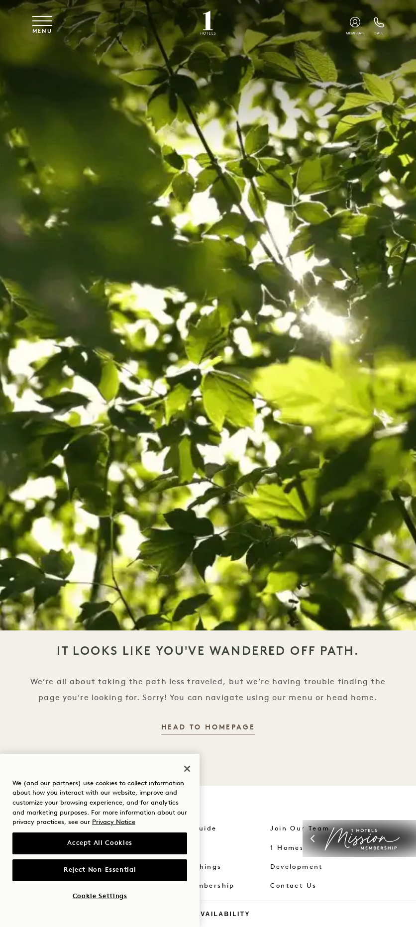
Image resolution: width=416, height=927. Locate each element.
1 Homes (287, 848)
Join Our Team (299, 828)
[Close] (187, 769)
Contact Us (293, 886)
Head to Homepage (208, 727)
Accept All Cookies (99, 843)
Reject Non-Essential (100, 870)
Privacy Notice (113, 822)
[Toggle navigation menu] (42, 24)
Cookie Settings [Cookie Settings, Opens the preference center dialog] (100, 896)
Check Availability (208, 914)
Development (296, 867)
